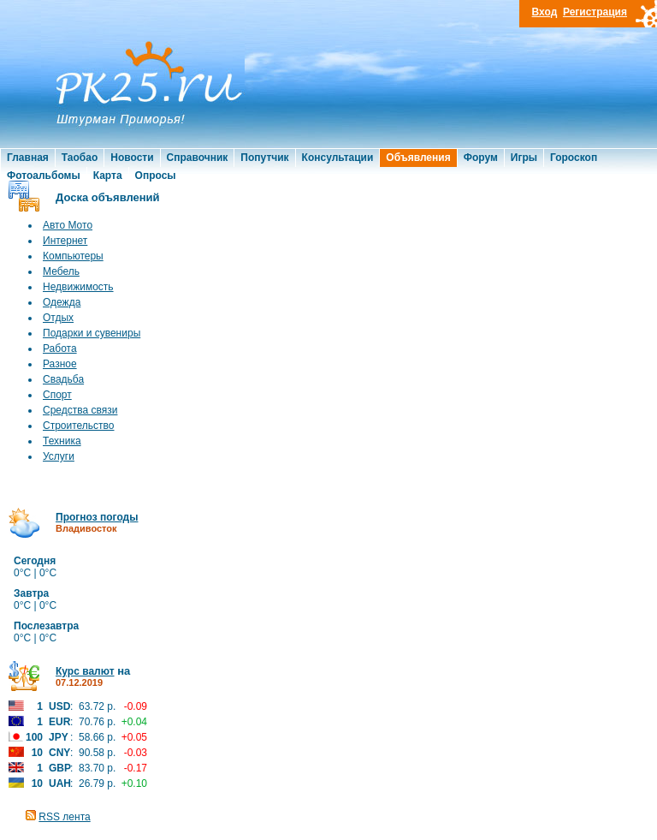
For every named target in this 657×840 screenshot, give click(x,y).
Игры (524, 158)
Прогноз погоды (97, 517)
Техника (62, 441)
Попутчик (264, 158)
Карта (107, 176)
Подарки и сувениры (91, 333)
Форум (481, 158)
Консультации (338, 158)
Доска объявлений (108, 197)
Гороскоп (573, 158)
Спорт (57, 395)
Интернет (65, 241)
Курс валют (85, 671)
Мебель (61, 271)
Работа (60, 348)
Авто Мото (67, 225)
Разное (60, 364)
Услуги (58, 456)
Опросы (155, 176)
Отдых (58, 318)
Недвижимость (78, 287)
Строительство (79, 426)
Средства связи (80, 410)
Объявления (418, 158)
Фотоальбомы (43, 176)
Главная (28, 158)
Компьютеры (73, 256)
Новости (131, 158)
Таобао (80, 158)
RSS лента (64, 817)
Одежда (61, 302)
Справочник (197, 158)
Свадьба (63, 379)
